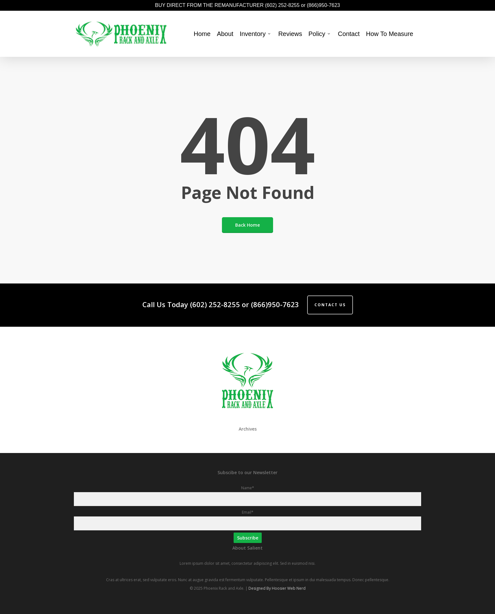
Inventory (255, 34)
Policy (319, 34)
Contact (349, 34)
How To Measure (389, 34)
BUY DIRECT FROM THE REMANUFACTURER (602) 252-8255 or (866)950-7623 (247, 5)
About (225, 34)
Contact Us (330, 304)
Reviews (290, 34)
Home (202, 34)
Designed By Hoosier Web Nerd (277, 588)
